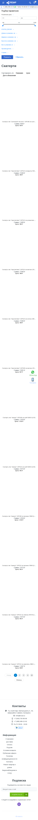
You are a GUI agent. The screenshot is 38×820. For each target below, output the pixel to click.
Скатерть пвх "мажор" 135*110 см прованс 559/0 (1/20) (19, 565)
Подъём (9, 747)
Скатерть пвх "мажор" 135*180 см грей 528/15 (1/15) (19, 417)
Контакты (9, 762)
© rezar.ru (19, 816)
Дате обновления (9, 75)
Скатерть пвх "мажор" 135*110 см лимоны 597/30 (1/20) (19, 615)
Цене (28, 73)
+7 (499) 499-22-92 (7, 7)
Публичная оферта (9, 753)
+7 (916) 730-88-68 (20, 7)
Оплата (9, 744)
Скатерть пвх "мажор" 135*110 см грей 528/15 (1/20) (19, 467)
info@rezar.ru (33, 7)
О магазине (9, 739)
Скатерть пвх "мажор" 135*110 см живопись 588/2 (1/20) (19, 664)
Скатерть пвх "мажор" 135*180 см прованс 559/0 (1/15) (19, 516)
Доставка (9, 742)
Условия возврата (9, 750)
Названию (20, 73)
